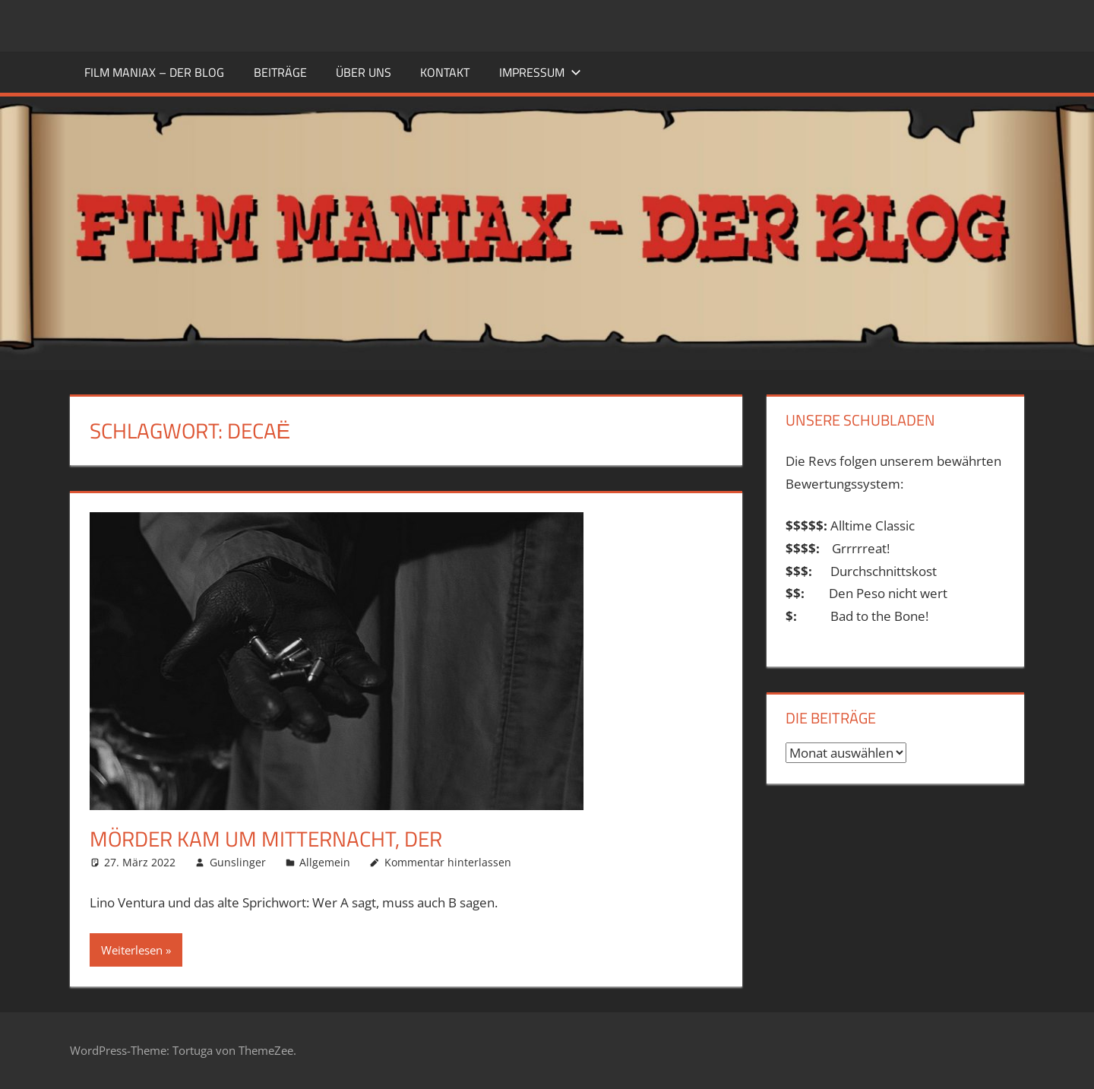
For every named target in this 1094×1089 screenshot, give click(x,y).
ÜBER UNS (363, 72)
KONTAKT (445, 72)
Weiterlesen (132, 950)
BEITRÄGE (280, 72)
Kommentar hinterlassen (447, 862)
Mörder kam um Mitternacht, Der (266, 838)
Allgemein (324, 862)
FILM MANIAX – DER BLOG (154, 72)
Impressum (540, 72)
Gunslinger (238, 862)
